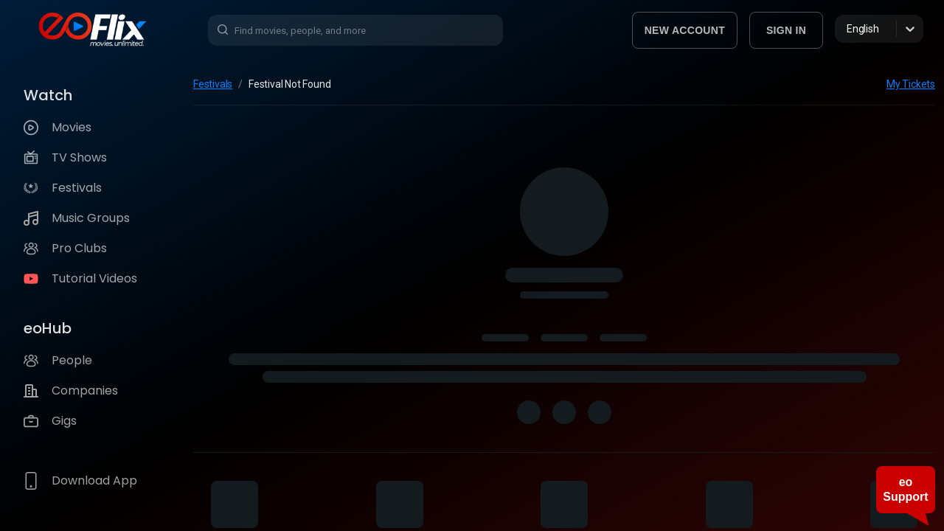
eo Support (905, 489)
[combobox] (848, 29)
